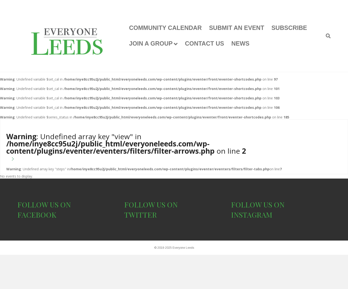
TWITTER (140, 215)
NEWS (240, 43)
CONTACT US (204, 43)
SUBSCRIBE (289, 27)
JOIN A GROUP (151, 43)
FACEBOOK (36, 215)
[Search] (326, 35)
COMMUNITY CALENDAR (165, 27)
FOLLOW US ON (44, 204)
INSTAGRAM (251, 215)
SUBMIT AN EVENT (236, 27)
